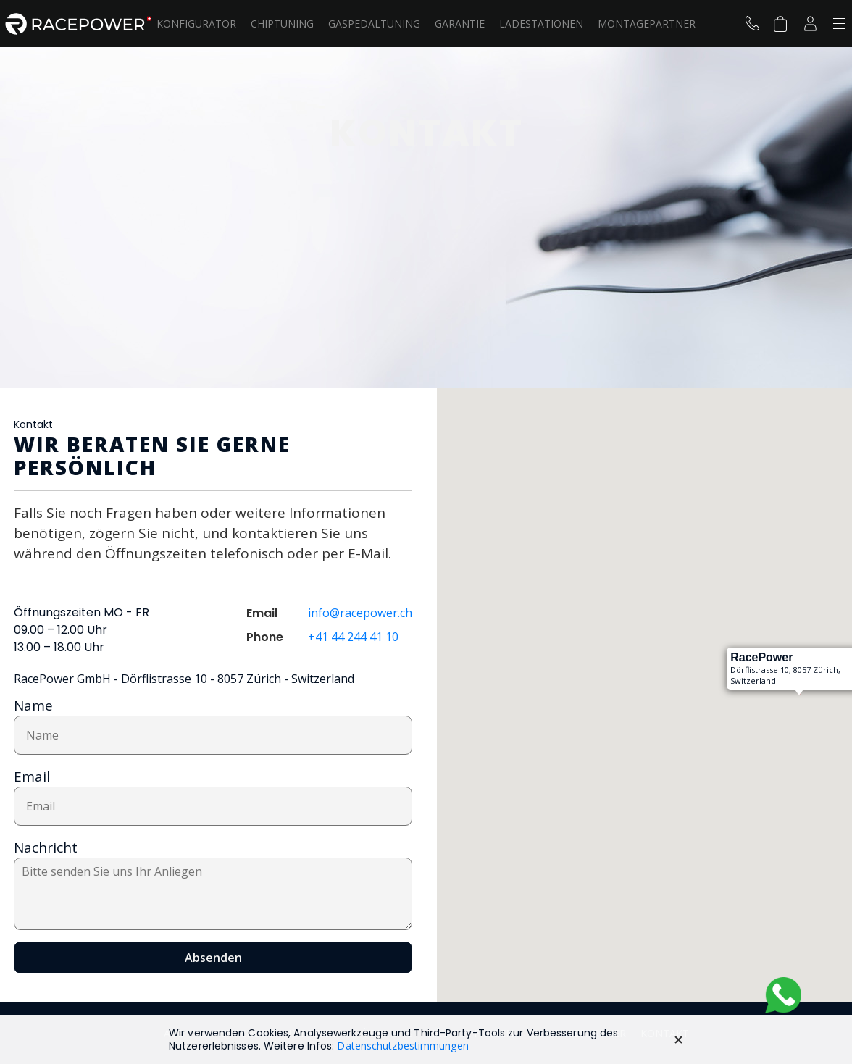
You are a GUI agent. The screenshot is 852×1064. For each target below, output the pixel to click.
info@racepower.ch (360, 613)
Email (32, 776)
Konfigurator (196, 23)
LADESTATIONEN (541, 23)
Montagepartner (647, 23)
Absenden (213, 957)
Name (33, 705)
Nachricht (46, 847)
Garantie (460, 23)
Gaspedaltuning (374, 23)
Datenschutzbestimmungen (402, 1045)
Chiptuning (282, 23)
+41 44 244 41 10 (353, 637)
